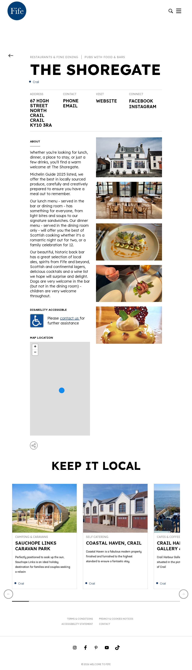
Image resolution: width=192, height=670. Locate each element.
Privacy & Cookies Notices (116, 619)
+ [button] (35, 347)
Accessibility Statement (77, 625)
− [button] (35, 352)
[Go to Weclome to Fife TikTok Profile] (117, 650)
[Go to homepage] (17, 11)
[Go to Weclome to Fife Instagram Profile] (74, 650)
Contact (104, 625)
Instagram (143, 107)
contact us (70, 318)
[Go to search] (171, 11)
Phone (71, 100)
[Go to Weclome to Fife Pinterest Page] (96, 650)
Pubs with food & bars (105, 57)
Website (107, 101)
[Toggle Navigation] (178, 11)
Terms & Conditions (80, 619)
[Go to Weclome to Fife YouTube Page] (106, 650)
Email (70, 105)
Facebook (141, 101)
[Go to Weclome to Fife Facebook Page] (85, 650)
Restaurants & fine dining (54, 57)
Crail (36, 82)
